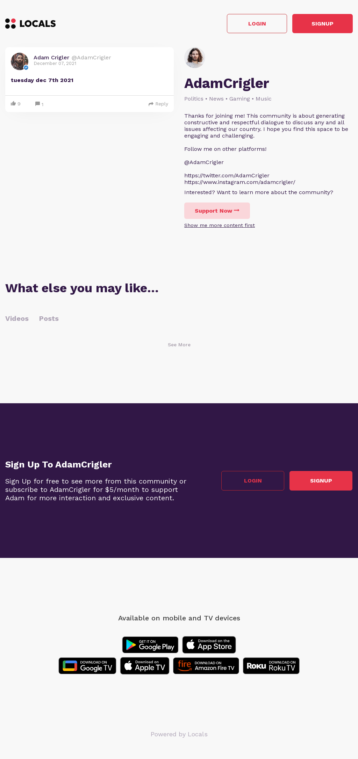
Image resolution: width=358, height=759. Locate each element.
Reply (158, 104)
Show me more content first (219, 225)
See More (179, 345)
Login (253, 24)
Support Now (217, 211)
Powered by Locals (179, 734)
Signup (321, 24)
